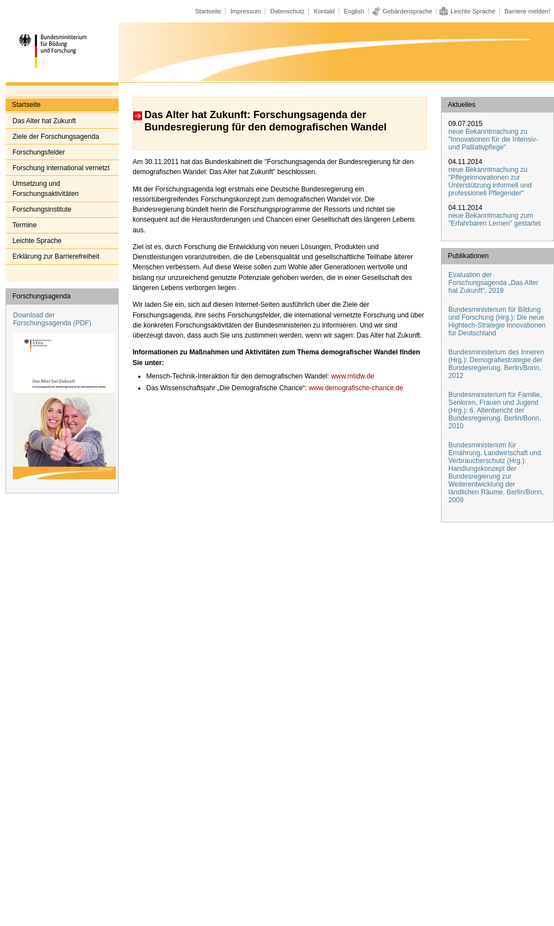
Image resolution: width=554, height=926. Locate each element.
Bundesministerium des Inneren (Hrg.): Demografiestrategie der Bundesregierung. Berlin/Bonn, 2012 (496, 364)
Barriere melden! (527, 11)
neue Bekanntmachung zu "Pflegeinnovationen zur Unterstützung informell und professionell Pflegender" (490, 181)
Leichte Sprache (472, 11)
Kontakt (324, 11)
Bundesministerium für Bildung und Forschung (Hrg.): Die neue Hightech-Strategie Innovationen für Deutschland (497, 321)
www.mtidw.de (351, 376)
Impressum (246, 11)
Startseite (208, 11)
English (354, 11)
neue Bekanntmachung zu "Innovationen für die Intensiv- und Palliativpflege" (493, 139)
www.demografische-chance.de (355, 388)
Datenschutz (287, 11)
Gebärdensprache (408, 11)
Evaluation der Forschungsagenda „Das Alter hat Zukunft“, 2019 (493, 282)
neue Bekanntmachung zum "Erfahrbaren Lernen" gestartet (494, 219)
